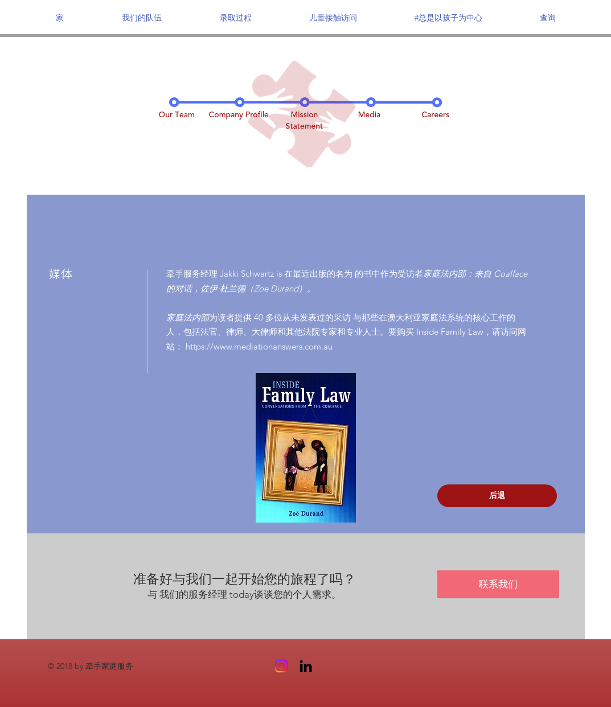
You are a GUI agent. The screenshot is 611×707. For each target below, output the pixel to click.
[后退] (497, 495)
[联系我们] (498, 584)
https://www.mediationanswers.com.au (259, 346)
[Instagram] (281, 666)
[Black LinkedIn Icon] (305, 666)
